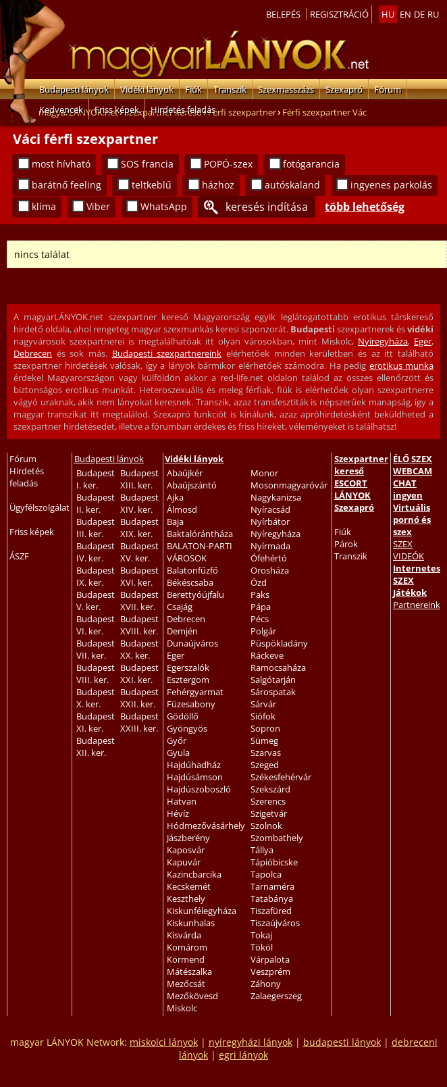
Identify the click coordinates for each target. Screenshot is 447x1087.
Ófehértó (269, 558)
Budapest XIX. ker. (139, 527)
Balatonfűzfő (192, 570)
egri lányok (243, 1054)
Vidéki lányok (147, 89)
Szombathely (277, 838)
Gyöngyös (187, 728)
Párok (346, 544)
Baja (175, 521)
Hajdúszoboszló (199, 789)
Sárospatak (273, 692)
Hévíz (178, 813)
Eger (422, 341)
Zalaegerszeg (276, 996)
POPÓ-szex (228, 163)
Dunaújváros (192, 643)
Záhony (266, 984)
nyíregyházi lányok (250, 1042)
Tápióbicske (274, 862)
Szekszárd (270, 789)
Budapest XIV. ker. (139, 503)
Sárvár (263, 704)
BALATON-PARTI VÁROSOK (199, 552)
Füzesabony (191, 704)
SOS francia (147, 163)
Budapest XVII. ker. (139, 600)
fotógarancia (311, 163)
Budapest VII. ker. (95, 649)
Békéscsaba (190, 582)
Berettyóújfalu (195, 594)
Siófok (263, 716)
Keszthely (186, 898)
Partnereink (416, 605)
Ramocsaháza (278, 667)
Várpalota (270, 959)
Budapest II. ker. (95, 503)
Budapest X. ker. (95, 698)
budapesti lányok (342, 1042)
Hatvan (181, 801)
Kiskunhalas (191, 923)
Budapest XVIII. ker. (139, 625)
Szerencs (268, 801)
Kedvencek (61, 109)
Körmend (186, 959)
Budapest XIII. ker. (139, 479)
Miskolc (182, 1008)
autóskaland (292, 184)
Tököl (262, 947)
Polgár (263, 631)
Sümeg (264, 740)
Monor (264, 473)
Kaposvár (186, 850)
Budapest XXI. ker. (139, 673)
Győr (176, 740)
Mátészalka (189, 971)
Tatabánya (272, 898)
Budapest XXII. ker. (139, 698)
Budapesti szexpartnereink (167, 353)
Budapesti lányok (74, 89)
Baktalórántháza (200, 534)
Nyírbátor (270, 521)
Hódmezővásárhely (206, 825)
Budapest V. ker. (95, 600)
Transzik (229, 89)
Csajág (179, 607)
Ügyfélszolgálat (39, 507)
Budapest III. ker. (95, 527)
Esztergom (188, 680)
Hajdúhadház (194, 765)
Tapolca (266, 874)
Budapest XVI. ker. (139, 576)
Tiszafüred (271, 911)
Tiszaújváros (275, 923)
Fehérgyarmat (195, 692)
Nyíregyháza (383, 341)
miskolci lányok (164, 1042)
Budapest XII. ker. (95, 746)
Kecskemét (189, 886)
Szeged (265, 765)
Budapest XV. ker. (139, 552)
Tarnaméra (272, 886)
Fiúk (193, 89)
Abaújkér (185, 473)
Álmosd (182, 509)
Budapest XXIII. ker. (139, 722)
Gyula (178, 753)
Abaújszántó (192, 485)
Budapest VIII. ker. (95, 673)
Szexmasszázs (286, 89)
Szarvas (266, 753)
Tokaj (261, 935)
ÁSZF (19, 556)
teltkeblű (152, 184)
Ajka (175, 497)
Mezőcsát (186, 984)
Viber (98, 206)
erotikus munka (401, 365)
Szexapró (344, 89)
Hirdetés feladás (183, 109)
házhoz (218, 184)
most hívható (61, 163)
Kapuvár (184, 862)
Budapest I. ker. (95, 479)
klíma (44, 206)
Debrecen (33, 353)
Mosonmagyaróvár (289, 485)
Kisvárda (184, 935)
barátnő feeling (66, 184)
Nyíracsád (270, 509)
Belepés (283, 14)
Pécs (260, 619)
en (405, 14)
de (419, 14)
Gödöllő (183, 716)
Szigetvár (269, 813)
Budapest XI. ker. (95, 722)
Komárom (187, 947)
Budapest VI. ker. (95, 625)
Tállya (262, 850)
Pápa (261, 607)
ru (433, 14)
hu (388, 14)
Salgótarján (273, 680)
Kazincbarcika (194, 874)
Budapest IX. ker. (95, 576)
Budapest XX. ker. (139, 649)
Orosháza (270, 570)
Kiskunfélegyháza (201, 911)
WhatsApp (163, 206)
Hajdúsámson (195, 777)
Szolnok (266, 825)
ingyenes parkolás (391, 184)
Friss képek (117, 109)
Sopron (265, 728)
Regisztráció (339, 14)
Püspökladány (279, 643)
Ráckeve (267, 655)
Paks (260, 594)
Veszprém (270, 971)
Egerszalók (188, 667)
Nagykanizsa (276, 497)
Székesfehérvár (281, 777)
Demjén (182, 631)
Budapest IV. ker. (95, 552)
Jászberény (188, 838)
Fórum (387, 89)
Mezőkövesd (192, 996)
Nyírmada (270, 546)
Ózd (259, 582)
